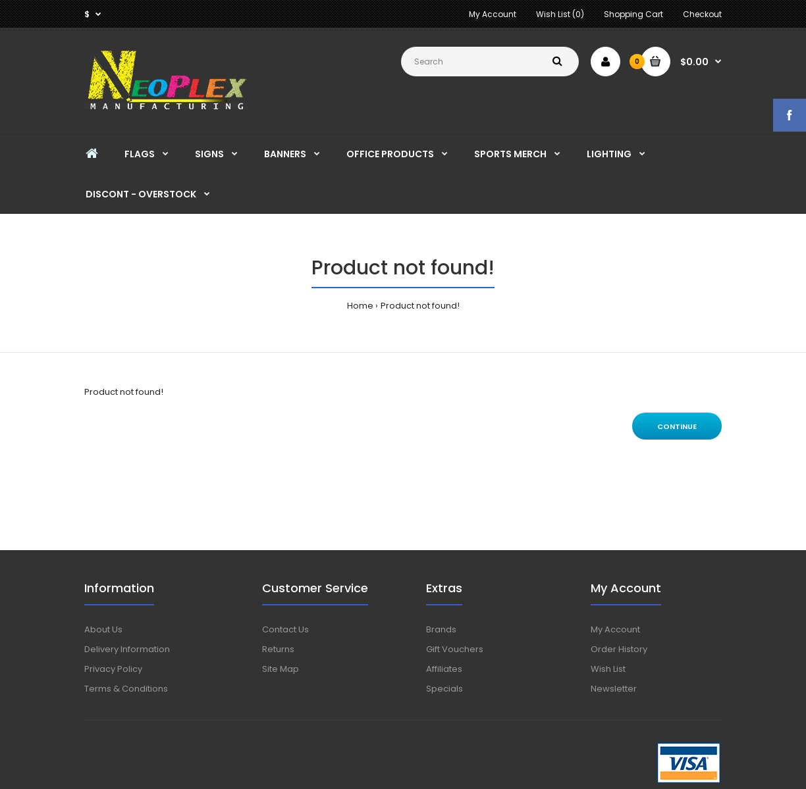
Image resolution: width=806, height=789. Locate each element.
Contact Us (285, 629)
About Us (103, 629)
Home (360, 305)
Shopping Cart (633, 14)
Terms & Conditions (126, 688)
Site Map (280, 669)
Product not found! (420, 305)
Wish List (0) (560, 14)
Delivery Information (127, 649)
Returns (278, 649)
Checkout (702, 14)
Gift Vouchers (454, 649)
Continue (677, 426)
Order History (619, 649)
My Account (492, 14)
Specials (444, 688)
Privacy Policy (113, 669)
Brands (441, 629)
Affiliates (444, 669)
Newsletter (614, 688)
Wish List (608, 669)
